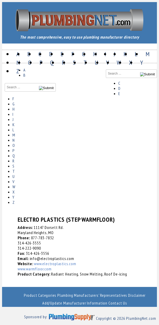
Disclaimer (137, 295)
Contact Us (117, 303)
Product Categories (40, 295)
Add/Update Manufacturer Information (74, 303)
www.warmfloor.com (35, 268)
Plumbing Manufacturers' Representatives (92, 295)
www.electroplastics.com (55, 263)
